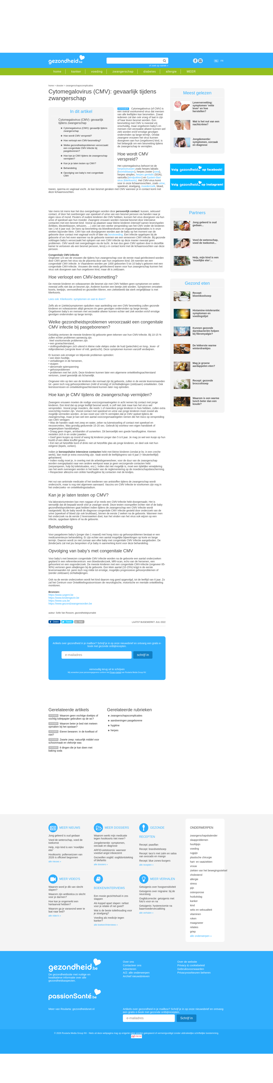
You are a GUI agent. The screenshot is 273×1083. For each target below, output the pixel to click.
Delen (56, 621)
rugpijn (194, 853)
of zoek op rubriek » (158, 65)
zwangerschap (123, 71)
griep (193, 931)
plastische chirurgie (201, 857)
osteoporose (197, 892)
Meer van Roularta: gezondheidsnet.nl (71, 1008)
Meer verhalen (162, 878)
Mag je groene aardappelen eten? (204, 364)
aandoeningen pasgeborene (126, 720)
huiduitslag (196, 896)
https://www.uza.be (59, 600)
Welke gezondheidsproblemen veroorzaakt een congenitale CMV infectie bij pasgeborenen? (86, 148)
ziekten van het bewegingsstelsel (208, 870)
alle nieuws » (54, 861)
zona (156, 171)
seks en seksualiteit (201, 909)
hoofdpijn (195, 844)
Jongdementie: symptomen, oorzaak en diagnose (205, 142)
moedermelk (148, 186)
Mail (81, 621)
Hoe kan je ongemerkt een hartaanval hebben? (63, 903)
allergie (171, 71)
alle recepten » (146, 865)
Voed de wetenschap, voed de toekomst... (205, 241)
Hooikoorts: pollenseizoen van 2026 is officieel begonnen (65, 856)
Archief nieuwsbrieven (136, 976)
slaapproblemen (199, 839)
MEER (191, 71)
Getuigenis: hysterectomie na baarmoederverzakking (155, 907)
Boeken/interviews (109, 888)
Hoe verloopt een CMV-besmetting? (82, 140)
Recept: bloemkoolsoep (202, 294)
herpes (115, 730)
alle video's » (54, 915)
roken (193, 918)
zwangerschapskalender (203, 835)
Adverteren (129, 968)
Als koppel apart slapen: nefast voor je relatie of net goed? (111, 905)
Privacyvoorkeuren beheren (194, 972)
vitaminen (195, 914)
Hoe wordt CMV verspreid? (78, 135)
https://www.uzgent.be (60, 594)
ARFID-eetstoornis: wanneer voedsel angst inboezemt (110, 851)
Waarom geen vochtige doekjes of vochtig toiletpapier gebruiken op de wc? (73, 717)
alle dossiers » (101, 864)
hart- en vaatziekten (201, 861)
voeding (97, 71)
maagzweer (196, 922)
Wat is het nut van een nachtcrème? (206, 123)
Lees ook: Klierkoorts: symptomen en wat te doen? (76, 299)
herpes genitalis (144, 174)
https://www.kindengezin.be (63, 597)
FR (222, 61)
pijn (192, 887)
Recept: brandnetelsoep (152, 849)
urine (162, 183)
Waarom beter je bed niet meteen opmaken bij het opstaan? (72, 725)
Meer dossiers (117, 827)
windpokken (135, 177)
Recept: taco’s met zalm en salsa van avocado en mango (157, 855)
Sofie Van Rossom (65, 613)
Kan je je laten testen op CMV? (80, 163)
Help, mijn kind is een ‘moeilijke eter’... (206, 259)
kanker (76, 71)
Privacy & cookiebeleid (191, 965)
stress (193, 883)
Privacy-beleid (115, 672)
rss (200, 60)
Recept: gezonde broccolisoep (203, 382)
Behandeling (70, 168)
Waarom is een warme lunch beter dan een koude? (206, 401)
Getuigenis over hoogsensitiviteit (157, 886)
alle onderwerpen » (201, 935)
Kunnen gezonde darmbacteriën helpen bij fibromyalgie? (206, 331)
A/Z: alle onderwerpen (136, 972)
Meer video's (69, 878)
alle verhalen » (146, 913)
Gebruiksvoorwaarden (190, 968)
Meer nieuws (69, 827)
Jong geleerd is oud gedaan (64, 835)
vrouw (193, 866)
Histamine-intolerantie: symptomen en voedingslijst (206, 313)
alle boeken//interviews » (106, 925)
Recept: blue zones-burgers (154, 860)
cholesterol (196, 874)
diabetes (149, 71)
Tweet (69, 621)
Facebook (195, 60)
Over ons (128, 961)
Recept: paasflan (148, 844)
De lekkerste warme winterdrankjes (204, 347)
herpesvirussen (126, 168)
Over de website (187, 961)
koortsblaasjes (126, 171)
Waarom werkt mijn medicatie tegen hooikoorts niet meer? (110, 837)
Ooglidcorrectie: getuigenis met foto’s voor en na (156, 900)
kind (192, 905)
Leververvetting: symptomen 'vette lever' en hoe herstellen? (203, 107)
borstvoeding (115, 234)
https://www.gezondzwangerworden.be (70, 603)
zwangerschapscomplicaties (126, 715)
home (57, 71)
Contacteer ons (132, 965)
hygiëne (115, 725)
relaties (194, 927)
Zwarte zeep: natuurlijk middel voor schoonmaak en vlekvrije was (73, 741)
